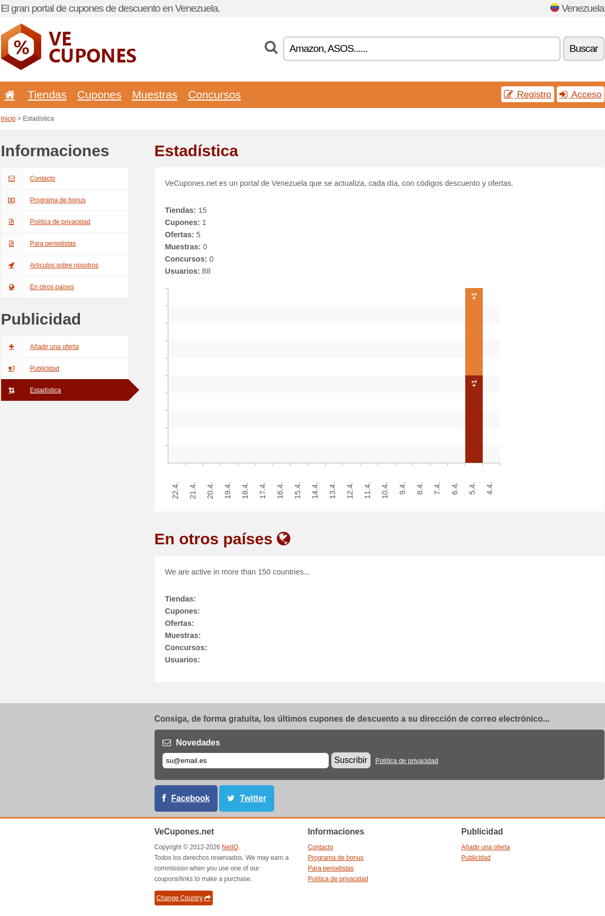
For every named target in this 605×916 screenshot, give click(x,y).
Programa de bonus (43, 200)
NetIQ (230, 847)
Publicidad (30, 368)
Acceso (580, 94)
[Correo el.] (245, 760)
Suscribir (351, 760)
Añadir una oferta (40, 346)
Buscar (584, 48)
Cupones (99, 94)
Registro (528, 94)
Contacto (28, 178)
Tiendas (47, 94)
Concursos (214, 94)
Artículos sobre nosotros (49, 265)
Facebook (190, 798)
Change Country (184, 898)
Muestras (154, 94)
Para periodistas (38, 243)
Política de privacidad (46, 221)
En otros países (37, 287)
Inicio (8, 118)
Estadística (31, 390)
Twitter (253, 798)
